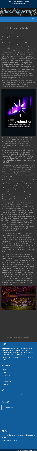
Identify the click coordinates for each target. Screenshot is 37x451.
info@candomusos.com (18, 3)
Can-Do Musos (9, 407)
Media (4, 378)
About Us (5, 372)
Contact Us (5, 384)
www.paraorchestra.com (16, 40)
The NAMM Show (7, 381)
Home (4, 369)
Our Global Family (7, 375)
